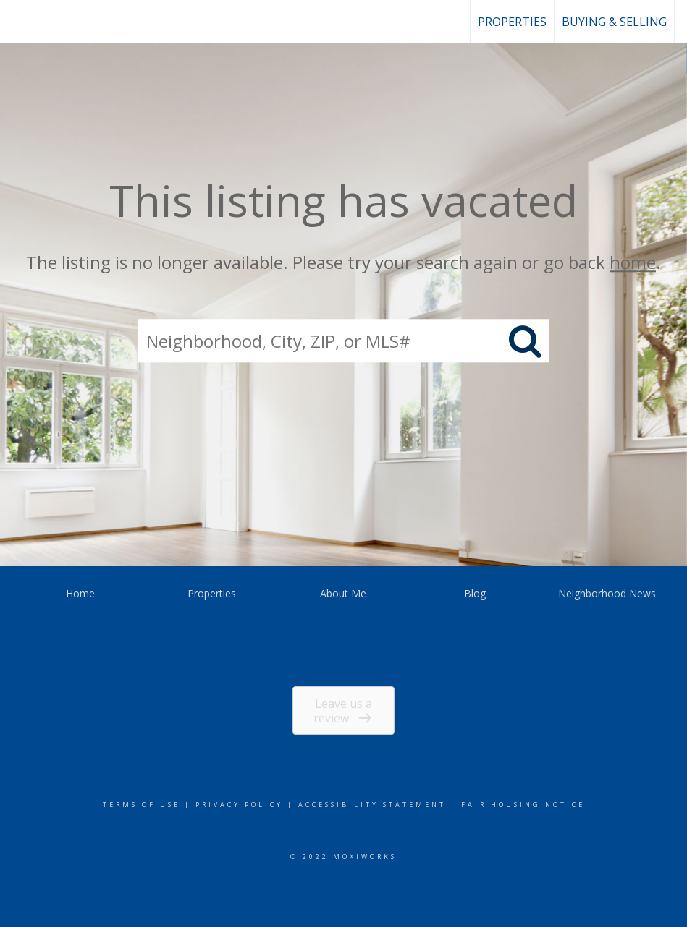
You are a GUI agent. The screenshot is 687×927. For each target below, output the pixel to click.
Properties (512, 22)
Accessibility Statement (372, 804)
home (633, 262)
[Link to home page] (18, 21)
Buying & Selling (614, 22)
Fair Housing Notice (523, 804)
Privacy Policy (239, 804)
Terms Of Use (141, 804)
